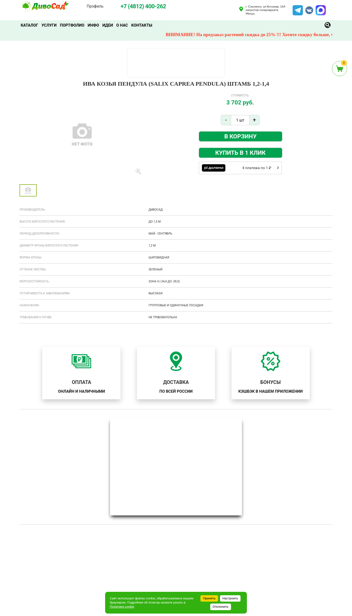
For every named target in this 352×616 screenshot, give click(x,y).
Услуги (49, 25)
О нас (123, 25)
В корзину (240, 136)
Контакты (142, 25)
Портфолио (72, 25)
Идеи (108, 25)
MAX (320, 8)
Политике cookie (122, 606)
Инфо (93, 25)
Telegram (298, 8)
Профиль (95, 6)
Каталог (29, 25)
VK (306, 8)
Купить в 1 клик (240, 152)
